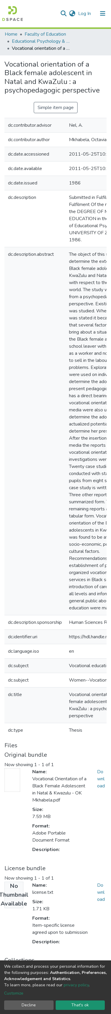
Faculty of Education (45, 34)
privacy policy (76, 985)
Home (11, 34)
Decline (29, 1005)
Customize (13, 993)
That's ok (80, 1005)
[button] (72, 13)
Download (101, 779)
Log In (85, 13)
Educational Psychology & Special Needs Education (41, 41)
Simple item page (56, 107)
